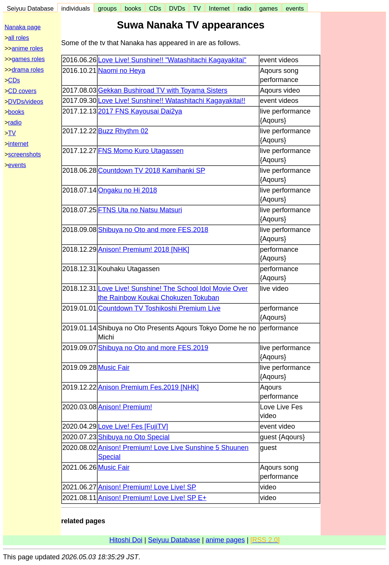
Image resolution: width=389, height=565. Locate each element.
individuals (75, 8)
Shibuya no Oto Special (133, 437)
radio (244, 8)
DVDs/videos (25, 101)
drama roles (28, 69)
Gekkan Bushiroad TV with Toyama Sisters (163, 90)
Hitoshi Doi (125, 540)
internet (18, 143)
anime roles (27, 48)
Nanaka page (23, 27)
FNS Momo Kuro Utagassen (140, 151)
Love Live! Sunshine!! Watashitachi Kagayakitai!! (171, 100)
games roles (28, 59)
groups (107, 8)
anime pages (225, 540)
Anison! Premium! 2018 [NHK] (143, 249)
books (132, 8)
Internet (219, 8)
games (268, 8)
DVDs (177, 8)
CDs (155, 8)
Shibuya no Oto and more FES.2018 (153, 230)
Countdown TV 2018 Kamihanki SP (151, 170)
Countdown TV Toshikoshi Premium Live (159, 308)
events (294, 8)
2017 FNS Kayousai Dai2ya (140, 111)
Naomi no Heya (121, 70)
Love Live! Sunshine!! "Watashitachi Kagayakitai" (172, 60)
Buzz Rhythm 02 (123, 131)
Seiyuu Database (30, 8)
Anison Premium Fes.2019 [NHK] (148, 387)
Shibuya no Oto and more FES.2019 (153, 348)
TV (197, 8)
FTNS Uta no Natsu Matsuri (140, 210)
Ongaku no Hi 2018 (127, 190)
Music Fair (114, 367)
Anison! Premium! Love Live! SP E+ (152, 498)
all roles (18, 38)
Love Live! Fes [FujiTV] (133, 426)
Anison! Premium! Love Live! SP (147, 487)
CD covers (22, 91)
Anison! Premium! (125, 407)
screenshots (24, 154)
